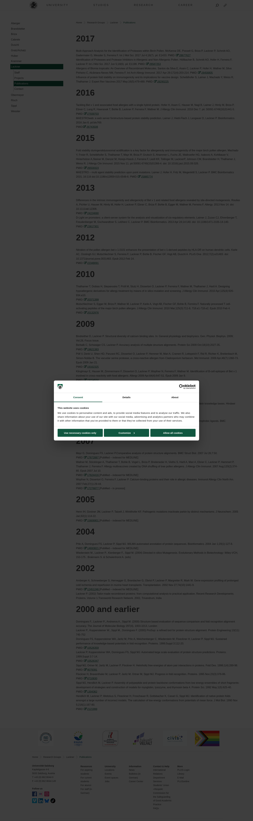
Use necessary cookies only (80, 432)
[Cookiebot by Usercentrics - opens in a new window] (181, 386)
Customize (127, 432)
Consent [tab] (78, 397)
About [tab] (174, 397)
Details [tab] (126, 397)
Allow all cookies (173, 432)
